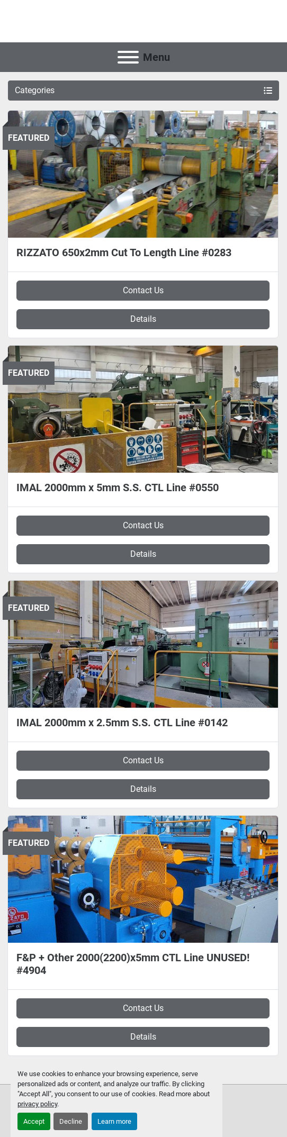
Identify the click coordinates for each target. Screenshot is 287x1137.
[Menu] (128, 57)
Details (143, 319)
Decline (70, 1121)
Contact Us (143, 290)
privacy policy (37, 1104)
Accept (33, 1121)
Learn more (114, 1121)
